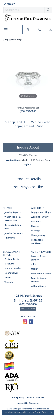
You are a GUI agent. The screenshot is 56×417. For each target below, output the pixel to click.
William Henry (38, 286)
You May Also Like (28, 186)
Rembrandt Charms (41, 273)
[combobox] (24, 10)
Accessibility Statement (27, 403)
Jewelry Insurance (13, 233)
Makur (34, 268)
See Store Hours (28, 308)
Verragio (8, 282)
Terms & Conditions (35, 397)
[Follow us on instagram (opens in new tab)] (25, 321)
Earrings (35, 230)
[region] (28, 75)
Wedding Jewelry (40, 216)
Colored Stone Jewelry (38, 258)
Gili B (33, 264)
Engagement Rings (13, 39)
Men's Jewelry (38, 235)
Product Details (28, 178)
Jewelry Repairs (12, 212)
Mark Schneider (12, 268)
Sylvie (7, 277)
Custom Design (12, 259)
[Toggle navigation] (5, 29)
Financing (9, 237)
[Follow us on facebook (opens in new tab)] (31, 321)
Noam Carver (11, 272)
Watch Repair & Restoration (12, 218)
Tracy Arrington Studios (39, 280)
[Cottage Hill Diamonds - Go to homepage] (28, 17)
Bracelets (36, 221)
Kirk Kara (9, 263)
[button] (9, 4)
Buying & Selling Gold (13, 227)
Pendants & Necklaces (37, 241)
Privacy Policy (18, 397)
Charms (35, 226)
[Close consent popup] (51, 412)
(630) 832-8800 (28, 111)
